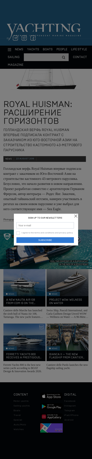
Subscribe (45, 240)
